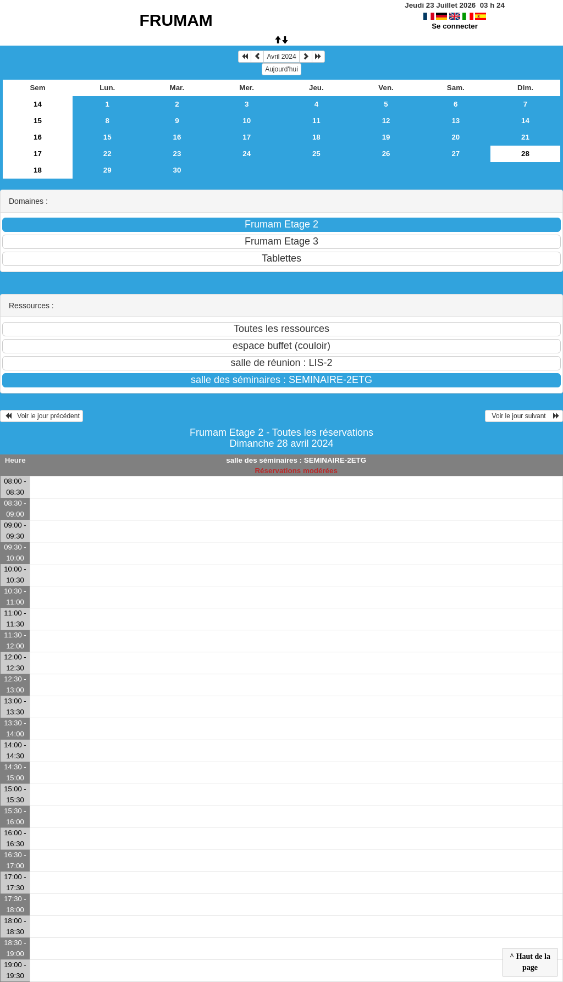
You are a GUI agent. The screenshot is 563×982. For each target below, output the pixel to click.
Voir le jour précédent (41, 416)
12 (386, 120)
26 (386, 153)
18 (316, 137)
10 (246, 120)
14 (38, 104)
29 (107, 170)
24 (246, 153)
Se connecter (455, 26)
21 (525, 137)
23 (177, 153)
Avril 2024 (281, 56)
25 (316, 153)
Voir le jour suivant (524, 416)
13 (455, 120)
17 (246, 137)
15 (38, 120)
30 (177, 170)
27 (455, 153)
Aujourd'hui (281, 69)
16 (38, 137)
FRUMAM (176, 20)
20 (455, 137)
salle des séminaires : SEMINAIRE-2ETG (296, 460)
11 (316, 120)
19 (386, 137)
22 (107, 153)
